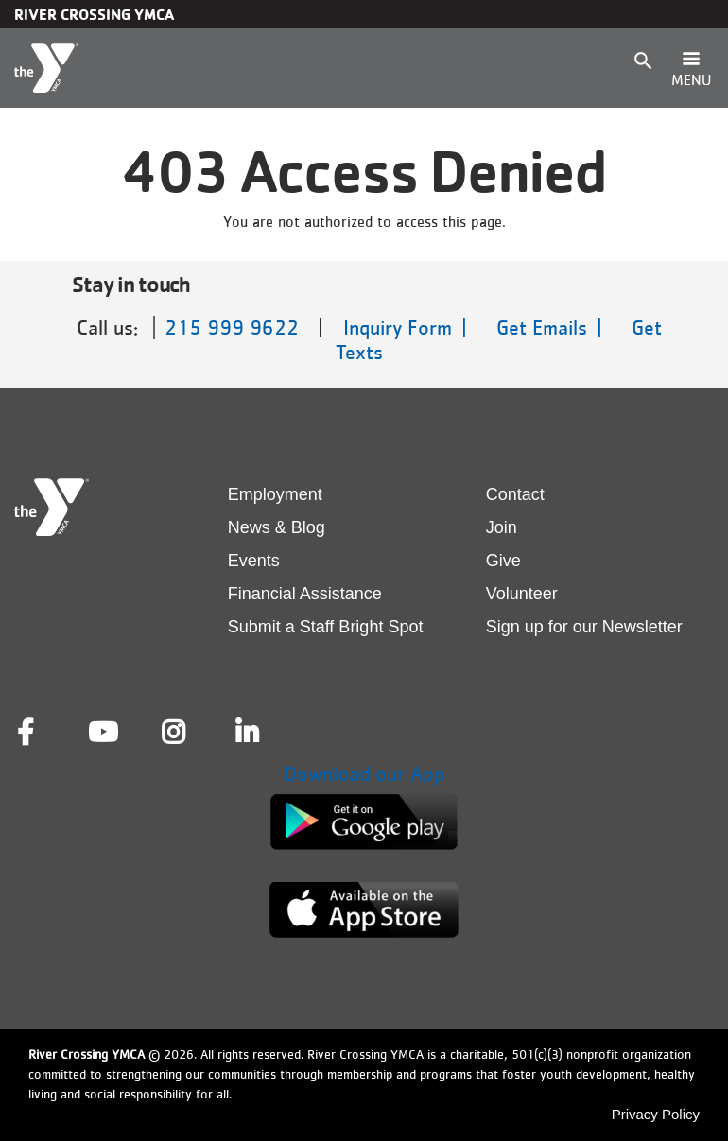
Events (254, 560)
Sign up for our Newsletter (584, 626)
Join (501, 527)
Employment (275, 494)
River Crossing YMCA (94, 14)
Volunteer (522, 593)
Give (503, 560)
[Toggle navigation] (691, 68)
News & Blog (276, 527)
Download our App (364, 774)
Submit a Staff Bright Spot (326, 626)
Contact (515, 494)
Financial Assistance (305, 593)
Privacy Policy (656, 1114)
